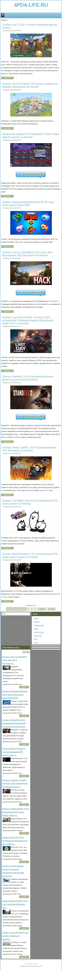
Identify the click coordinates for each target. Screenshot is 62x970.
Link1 (26, 964)
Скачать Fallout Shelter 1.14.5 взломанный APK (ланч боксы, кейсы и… (15, 812)
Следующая (42, 609)
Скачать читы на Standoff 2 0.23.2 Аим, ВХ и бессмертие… (14, 660)
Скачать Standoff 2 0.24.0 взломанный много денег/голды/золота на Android (28, 378)
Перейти (24, 687)
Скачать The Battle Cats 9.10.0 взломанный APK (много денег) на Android (30, 502)
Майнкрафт (47, 594)
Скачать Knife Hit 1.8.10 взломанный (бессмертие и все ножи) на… (15, 841)
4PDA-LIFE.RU (31, 5)
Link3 (35, 964)
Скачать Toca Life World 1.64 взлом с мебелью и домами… (15, 936)
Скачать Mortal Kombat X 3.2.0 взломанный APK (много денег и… (13, 752)
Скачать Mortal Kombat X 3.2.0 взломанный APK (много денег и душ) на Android (30, 555)
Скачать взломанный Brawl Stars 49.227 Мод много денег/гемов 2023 (28, 204)
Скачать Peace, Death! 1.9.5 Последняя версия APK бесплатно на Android (29, 449)
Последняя (51, 609)
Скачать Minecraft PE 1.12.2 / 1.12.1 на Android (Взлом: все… (15, 904)
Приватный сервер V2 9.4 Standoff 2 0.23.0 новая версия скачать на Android (30, 136)
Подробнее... (7, 78)
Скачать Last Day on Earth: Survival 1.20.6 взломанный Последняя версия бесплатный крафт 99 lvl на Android (27, 320)
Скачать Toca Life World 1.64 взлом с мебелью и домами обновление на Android (30, 85)
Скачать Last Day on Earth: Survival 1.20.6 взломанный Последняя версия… (14, 783)
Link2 (31, 964)
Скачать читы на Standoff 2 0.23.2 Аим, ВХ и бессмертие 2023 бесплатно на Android (27, 254)
